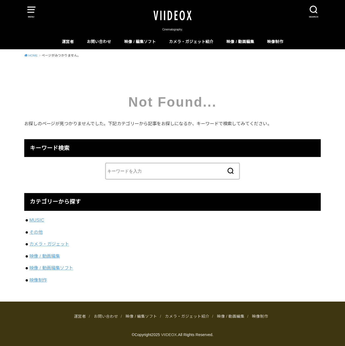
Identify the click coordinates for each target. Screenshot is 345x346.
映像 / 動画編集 (240, 42)
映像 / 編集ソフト (140, 42)
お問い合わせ (99, 42)
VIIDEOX (169, 335)
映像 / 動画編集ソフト (51, 267)
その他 (36, 232)
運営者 (68, 42)
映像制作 (275, 42)
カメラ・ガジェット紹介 (191, 42)
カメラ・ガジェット (49, 244)
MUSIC (36, 220)
